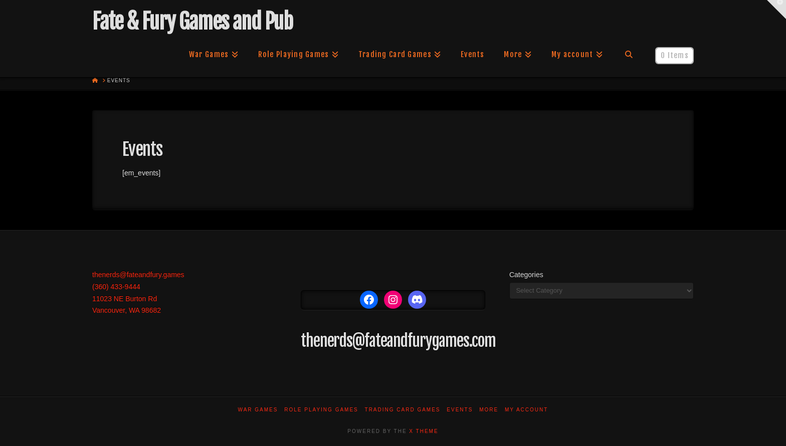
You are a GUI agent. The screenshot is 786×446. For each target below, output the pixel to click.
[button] (776, 9)
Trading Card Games (403, 409)
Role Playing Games (321, 409)
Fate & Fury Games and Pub (192, 21)
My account (526, 409)
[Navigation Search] (629, 54)
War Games (258, 409)
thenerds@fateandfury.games (138, 275)
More (488, 409)
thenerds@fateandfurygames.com (398, 341)
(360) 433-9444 (116, 287)
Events (460, 409)
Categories (526, 275)
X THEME (423, 431)
